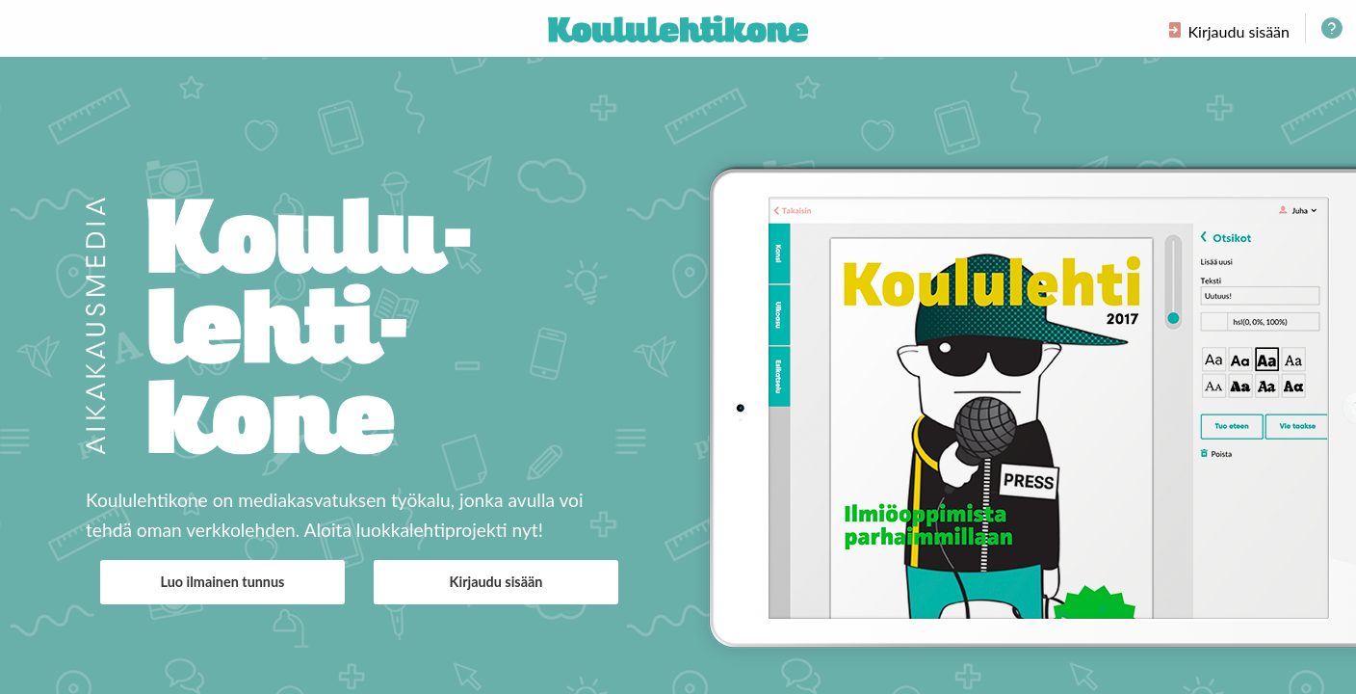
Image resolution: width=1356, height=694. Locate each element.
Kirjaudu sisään (496, 582)
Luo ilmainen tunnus (223, 582)
